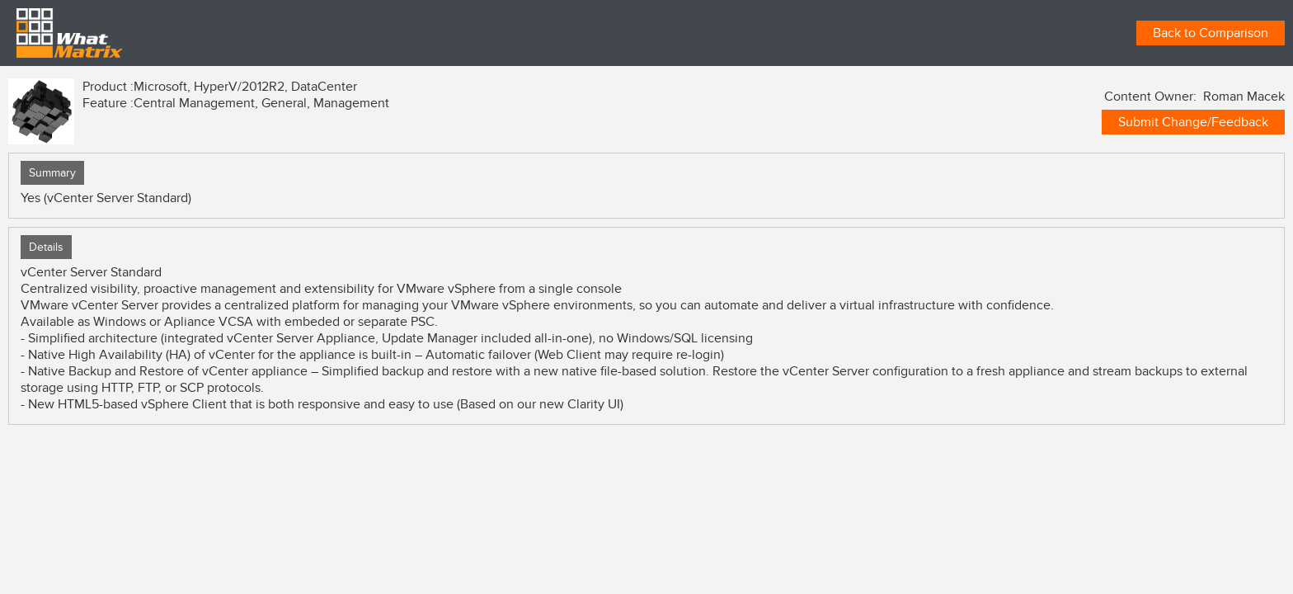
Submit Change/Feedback (1193, 122)
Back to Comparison (1210, 33)
